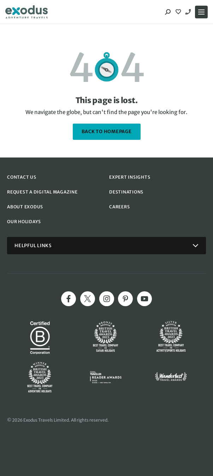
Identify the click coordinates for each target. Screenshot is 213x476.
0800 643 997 (189, 12)
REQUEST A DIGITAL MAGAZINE (42, 192)
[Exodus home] (26, 12)
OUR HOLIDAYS (24, 221)
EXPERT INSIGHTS (129, 177)
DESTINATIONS (126, 192)
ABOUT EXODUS (25, 206)
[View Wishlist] (179, 12)
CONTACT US (21, 177)
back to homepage (107, 132)
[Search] (167, 12)
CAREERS (119, 206)
